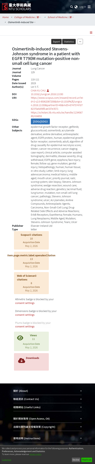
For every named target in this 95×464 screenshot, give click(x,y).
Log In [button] (82, 6)
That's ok (86, 459)
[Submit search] (71, 6)
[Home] (16, 5)
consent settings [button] (24, 303)
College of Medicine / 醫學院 (28, 17)
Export (56, 41)
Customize (6, 459)
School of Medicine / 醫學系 (61, 17)
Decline (75, 459)
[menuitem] (76, 6)
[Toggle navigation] (89, 6)
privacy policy (35, 454)
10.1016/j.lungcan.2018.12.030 (47, 94)
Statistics (69, 41)
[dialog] (47, 455)
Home (5, 17)
